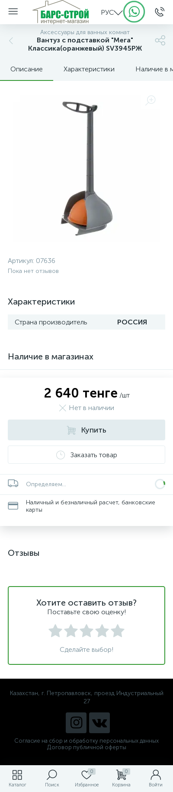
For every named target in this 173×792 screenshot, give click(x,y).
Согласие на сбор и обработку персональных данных (86, 740)
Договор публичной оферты (86, 747)
